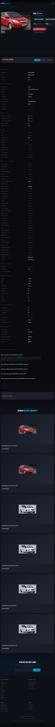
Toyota (2, 686)
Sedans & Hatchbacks (32, 681)
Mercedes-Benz (3, 683)
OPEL (8, 6)
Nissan (2, 694)
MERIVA (12, 6)
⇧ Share (49, 60)
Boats (49, 0)
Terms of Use (27, 718)
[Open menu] (53, 4)
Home (2, 6)
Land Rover (3, 699)
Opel (1, 692)
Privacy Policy (22, 718)
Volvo (2, 688)
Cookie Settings (32, 718)
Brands (5, 6)
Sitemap (30, 709)
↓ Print (43, 60)
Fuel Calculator (3, 706)
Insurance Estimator (4, 711)
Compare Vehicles (4, 704)
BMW (2, 681)
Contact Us (30, 706)
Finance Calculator (4, 708)
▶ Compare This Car (39, 29)
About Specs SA (31, 704)
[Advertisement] (27, 46)
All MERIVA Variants (38, 32)
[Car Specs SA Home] (5, 3)
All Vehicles (52, 0)
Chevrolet (2, 697)
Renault (2, 695)
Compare (37, 60)
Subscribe (37, 670)
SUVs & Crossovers (32, 683)
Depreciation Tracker (4, 709)
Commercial (31, 686)
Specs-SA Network (7, 0)
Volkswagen (3, 691)
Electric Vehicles (31, 688)
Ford (1, 689)
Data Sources (31, 708)
